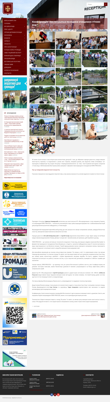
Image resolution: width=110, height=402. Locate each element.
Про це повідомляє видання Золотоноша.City (46, 170)
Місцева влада (9, 26)
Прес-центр (8, 29)
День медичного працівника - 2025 (90, 315)
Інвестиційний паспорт (12, 53)
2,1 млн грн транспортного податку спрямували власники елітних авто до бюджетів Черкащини (14, 131)
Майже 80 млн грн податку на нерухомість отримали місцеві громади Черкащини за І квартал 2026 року (14, 172)
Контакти (7, 73)
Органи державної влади (13, 32)
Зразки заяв (8, 64)
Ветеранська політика (12, 61)
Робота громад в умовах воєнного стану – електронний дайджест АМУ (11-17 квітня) (14, 159)
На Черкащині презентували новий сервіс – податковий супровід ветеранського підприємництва (13, 123)
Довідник (7, 67)
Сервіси (7, 41)
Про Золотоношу (10, 47)
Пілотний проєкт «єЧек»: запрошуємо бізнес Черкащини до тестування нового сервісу (14, 153)
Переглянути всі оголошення (12, 177)
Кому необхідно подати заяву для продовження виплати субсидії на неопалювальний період (13, 147)
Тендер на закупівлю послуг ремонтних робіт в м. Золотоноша (14, 136)
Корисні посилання (11, 70)
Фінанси (7, 38)
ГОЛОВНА (7, 23)
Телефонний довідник (36, 390)
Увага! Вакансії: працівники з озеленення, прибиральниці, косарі (13, 140)
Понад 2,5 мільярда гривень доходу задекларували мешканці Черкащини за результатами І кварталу (14, 117)
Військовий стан (10, 20)
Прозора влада (9, 58)
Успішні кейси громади (12, 50)
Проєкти (7, 44)
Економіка (8, 35)
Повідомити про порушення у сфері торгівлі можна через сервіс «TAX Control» (13, 165)
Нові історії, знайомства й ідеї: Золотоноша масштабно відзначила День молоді (48, 316)
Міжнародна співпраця (12, 55)
